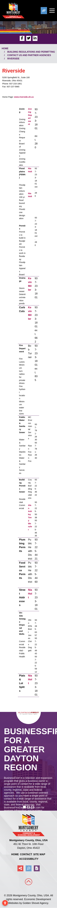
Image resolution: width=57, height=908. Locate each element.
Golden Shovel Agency (35, 903)
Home (15, 854)
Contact (26, 854)
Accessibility (28, 858)
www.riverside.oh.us (24, 97)
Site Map (39, 854)
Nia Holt (30, 593)
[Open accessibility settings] (5, 903)
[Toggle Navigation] (51, 11)
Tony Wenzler (30, 523)
